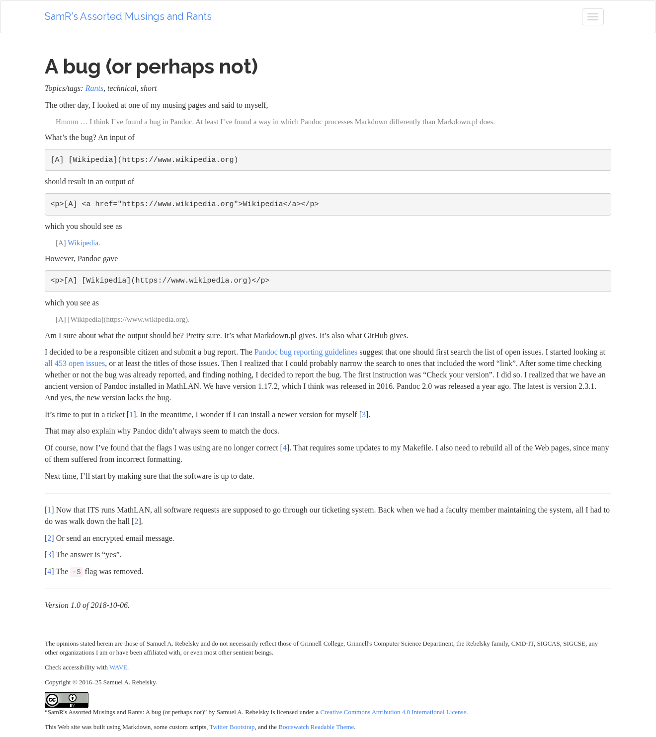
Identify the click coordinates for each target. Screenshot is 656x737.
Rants (94, 88)
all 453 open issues (75, 363)
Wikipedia (83, 243)
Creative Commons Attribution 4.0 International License (393, 712)
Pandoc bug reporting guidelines (306, 352)
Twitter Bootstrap (231, 727)
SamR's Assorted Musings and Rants (128, 16)
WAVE (118, 667)
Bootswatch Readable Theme (316, 727)
